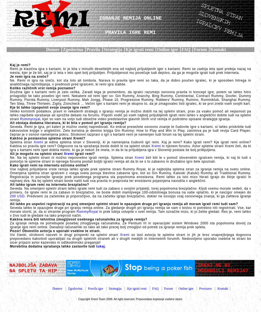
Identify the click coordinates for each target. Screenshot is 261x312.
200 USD (17, 196)
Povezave (205, 289)
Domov (52, 49)
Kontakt (218, 49)
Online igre (167, 49)
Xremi (38, 142)
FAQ (186, 49)
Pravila (93, 49)
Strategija (113, 49)
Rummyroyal (30, 119)
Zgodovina (73, 49)
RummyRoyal (87, 212)
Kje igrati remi (140, 49)
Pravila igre (95, 289)
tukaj (100, 246)
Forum (200, 49)
